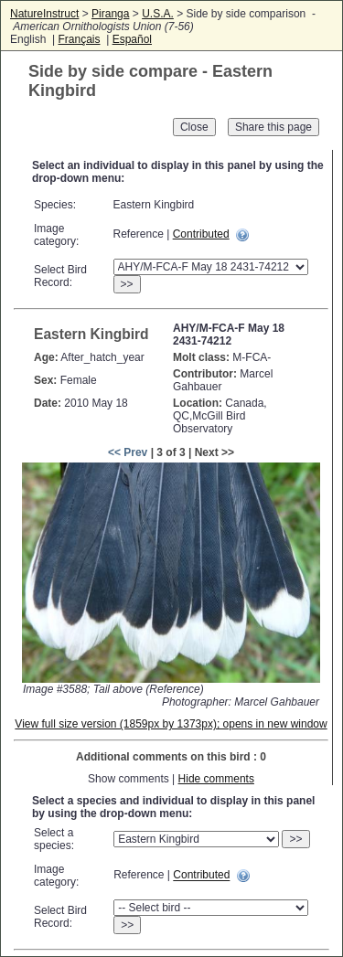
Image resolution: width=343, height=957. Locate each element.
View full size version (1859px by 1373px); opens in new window (171, 724)
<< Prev (127, 452)
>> (127, 284)
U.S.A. (158, 13)
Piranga (110, 13)
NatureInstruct (44, 13)
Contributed (201, 234)
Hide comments (216, 778)
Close (194, 127)
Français (79, 39)
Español (132, 39)
